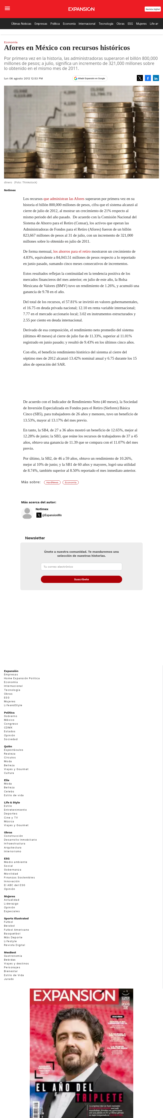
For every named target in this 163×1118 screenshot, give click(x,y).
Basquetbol (12, 933)
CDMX (8, 727)
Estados (10, 731)
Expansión (11, 671)
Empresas (41, 23)
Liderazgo (11, 903)
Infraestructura (14, 843)
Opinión (9, 735)
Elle (6, 780)
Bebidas (10, 959)
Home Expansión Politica (22, 678)
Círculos (10, 757)
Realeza (10, 753)
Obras (120, 23)
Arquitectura (13, 847)
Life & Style (12, 802)
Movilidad (11, 873)
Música (9, 821)
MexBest (10, 952)
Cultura (9, 772)
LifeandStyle (13, 705)
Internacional (87, 23)
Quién (8, 746)
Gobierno (10, 716)
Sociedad (11, 739)
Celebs (9, 791)
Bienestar (11, 971)
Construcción (13, 835)
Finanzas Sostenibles (19, 877)
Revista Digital (153, 9)
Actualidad (11, 899)
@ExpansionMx (52, 515)
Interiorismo (13, 851)
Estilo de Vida (14, 975)
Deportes (11, 813)
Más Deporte (13, 937)
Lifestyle (10, 941)
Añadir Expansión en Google (91, 78)
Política (55, 23)
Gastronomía (13, 955)
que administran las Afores (63, 199)
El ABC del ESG (15, 885)
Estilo (8, 805)
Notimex (42, 509)
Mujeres (141, 23)
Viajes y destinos (16, 963)
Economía (69, 23)
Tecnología (106, 23)
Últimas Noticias (21, 23)
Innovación (12, 881)
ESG (130, 23)
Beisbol (9, 925)
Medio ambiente (16, 862)
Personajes (12, 967)
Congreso (11, 723)
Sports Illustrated (16, 918)
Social (8, 865)
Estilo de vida (14, 795)
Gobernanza (12, 869)
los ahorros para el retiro (72, 251)
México (9, 719)
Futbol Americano (16, 929)
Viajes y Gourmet (16, 769)
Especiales (12, 911)
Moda (8, 761)
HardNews (52, 482)
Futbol (8, 921)
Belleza (9, 765)
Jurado (9, 979)
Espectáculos (14, 749)
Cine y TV (11, 817)
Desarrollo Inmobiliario (20, 839)
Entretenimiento (15, 809)
